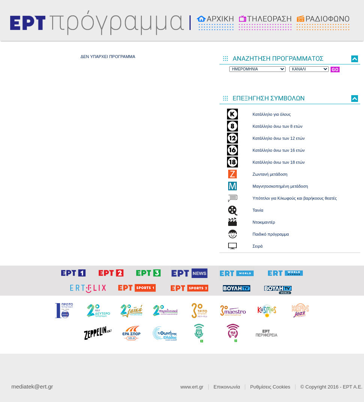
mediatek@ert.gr (32, 386)
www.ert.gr (191, 387)
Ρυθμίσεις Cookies (270, 387)
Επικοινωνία (227, 387)
